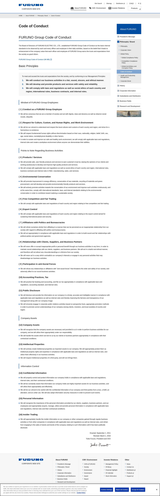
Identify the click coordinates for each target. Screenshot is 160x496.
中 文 (139, 3)
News (128, 464)
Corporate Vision (125, 50)
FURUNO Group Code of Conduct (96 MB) (34, 59)
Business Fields (125, 101)
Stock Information (111, 476)
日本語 (131, 3)
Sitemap (109, 3)
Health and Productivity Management (127, 76)
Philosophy (123, 46)
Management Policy (112, 464)
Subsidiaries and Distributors (130, 96)
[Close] (156, 491)
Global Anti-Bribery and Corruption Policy (129, 67)
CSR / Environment (99, 8)
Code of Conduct (126, 72)
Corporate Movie (125, 81)
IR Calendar (109, 473)
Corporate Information (128, 91)
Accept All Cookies (138, 491)
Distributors (119, 3)
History (122, 86)
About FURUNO (80, 8)
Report (86, 479)
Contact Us (130, 467)
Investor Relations (118, 8)
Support (129, 476)
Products (134, 8)
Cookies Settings (106, 491)
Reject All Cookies (122, 491)
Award (86, 476)
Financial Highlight (111, 470)
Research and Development (130, 106)
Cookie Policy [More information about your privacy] (81, 494)
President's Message (127, 37)
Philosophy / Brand (43, 15)
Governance (88, 473)
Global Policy (124, 54)
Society (86, 467)
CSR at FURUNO (89, 464)
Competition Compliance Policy (129, 62)
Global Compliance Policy (130, 57)
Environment (88, 470)
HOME (20, 15)
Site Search (98, 3)
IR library (108, 467)
